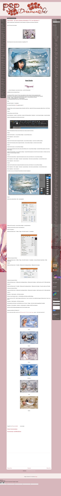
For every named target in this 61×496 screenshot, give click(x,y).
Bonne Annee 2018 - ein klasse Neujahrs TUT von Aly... (56, 49)
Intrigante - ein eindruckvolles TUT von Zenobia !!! (56, 164)
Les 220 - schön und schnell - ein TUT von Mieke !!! (56, 143)
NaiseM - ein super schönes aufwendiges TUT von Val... (56, 110)
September (55, 248)
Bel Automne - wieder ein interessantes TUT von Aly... (56, 106)
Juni (55, 251)
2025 (54, 27)
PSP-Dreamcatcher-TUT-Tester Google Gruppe (26, 312)
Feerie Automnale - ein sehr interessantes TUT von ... (56, 239)
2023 (54, 29)
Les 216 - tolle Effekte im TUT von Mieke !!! (56, 151)
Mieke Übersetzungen (3, 71)
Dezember (55, 36)
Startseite (29, 468)
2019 (54, 34)
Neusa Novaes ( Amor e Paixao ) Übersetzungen (3, 44)
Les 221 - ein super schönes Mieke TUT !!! (56, 101)
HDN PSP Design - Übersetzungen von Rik (3, 93)
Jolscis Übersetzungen (3, 29)
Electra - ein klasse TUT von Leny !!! (55, 222)
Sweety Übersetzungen (3, 67)
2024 (54, 28)
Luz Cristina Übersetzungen (3, 36)
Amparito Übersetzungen (3, 69)
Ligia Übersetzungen (3, 53)
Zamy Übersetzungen (3, 91)
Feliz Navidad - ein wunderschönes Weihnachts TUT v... (56, 80)
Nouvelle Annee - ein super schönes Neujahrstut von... (56, 45)
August (55, 249)
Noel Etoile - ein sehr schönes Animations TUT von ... (56, 190)
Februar (55, 256)
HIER (16, 105)
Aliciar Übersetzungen (3, 47)
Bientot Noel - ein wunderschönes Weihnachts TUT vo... (56, 194)
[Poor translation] (3, 483)
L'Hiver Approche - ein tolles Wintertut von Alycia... (56, 58)
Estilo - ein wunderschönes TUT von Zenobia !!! (56, 207)
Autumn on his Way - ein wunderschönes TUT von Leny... (56, 230)
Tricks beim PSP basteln (56, 318)
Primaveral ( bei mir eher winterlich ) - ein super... (56, 169)
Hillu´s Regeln (54, 283)
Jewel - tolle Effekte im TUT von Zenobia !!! (56, 173)
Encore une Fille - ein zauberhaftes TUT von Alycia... (56, 203)
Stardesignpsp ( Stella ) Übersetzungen (3, 63)
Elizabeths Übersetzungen (3, 38)
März (55, 255)
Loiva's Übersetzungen (3, 42)
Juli (55, 250)
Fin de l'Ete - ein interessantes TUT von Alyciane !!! (56, 177)
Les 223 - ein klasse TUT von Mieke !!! (56, 93)
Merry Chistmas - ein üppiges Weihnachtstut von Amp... (56, 85)
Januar (55, 257)
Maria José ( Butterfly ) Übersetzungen (3, 84)
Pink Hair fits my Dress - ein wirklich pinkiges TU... (56, 114)
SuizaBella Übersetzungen (3, 51)
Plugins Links (54, 317)
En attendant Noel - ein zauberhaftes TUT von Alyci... (56, 54)
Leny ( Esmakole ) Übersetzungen (3, 79)
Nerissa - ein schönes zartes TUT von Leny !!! (56, 226)
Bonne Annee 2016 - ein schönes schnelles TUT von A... (56, 40)
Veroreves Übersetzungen (3, 65)
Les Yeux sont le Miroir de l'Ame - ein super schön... (56, 185)
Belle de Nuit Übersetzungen (3, 49)
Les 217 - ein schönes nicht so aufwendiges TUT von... (56, 147)
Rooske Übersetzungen (3, 60)
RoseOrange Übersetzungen (3, 96)
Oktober (55, 247)
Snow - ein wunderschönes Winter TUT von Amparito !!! (56, 75)
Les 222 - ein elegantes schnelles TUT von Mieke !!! (56, 97)
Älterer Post (49, 468)
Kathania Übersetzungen (3, 73)
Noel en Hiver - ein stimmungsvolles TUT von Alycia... (56, 67)
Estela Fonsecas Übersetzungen (3, 33)
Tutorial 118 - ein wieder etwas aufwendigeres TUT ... (56, 160)
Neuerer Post (9, 468)
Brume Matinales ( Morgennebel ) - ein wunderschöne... (56, 235)
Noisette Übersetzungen (3, 81)
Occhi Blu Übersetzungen (3, 88)
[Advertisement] (29, 460)
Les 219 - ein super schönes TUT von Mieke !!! (56, 138)
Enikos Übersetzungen (3, 40)
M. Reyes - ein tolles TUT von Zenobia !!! (56, 215)
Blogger (36, 476)
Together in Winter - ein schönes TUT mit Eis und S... (55, 119)
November (55, 37)
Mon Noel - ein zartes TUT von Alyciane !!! (56, 71)
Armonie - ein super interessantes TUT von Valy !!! (56, 218)
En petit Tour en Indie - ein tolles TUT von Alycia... (56, 181)
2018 (54, 35)
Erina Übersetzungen (3, 31)
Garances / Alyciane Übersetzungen (3, 58)
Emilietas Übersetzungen (3, 27)
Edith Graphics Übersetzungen (3, 55)
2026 (54, 26)
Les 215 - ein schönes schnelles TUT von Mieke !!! (56, 155)
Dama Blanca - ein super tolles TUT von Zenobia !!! (56, 211)
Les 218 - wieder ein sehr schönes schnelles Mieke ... (56, 134)
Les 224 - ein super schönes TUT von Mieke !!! (56, 90)
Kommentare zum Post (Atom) (30, 470)
